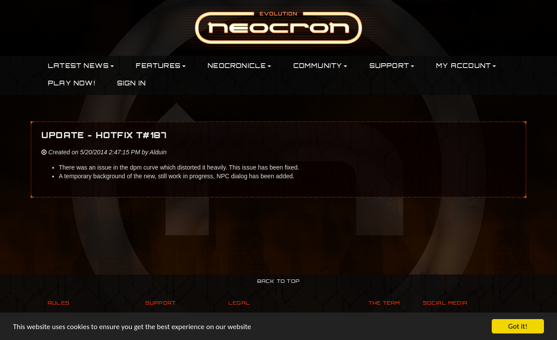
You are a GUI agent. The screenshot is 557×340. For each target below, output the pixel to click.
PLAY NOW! (71, 84)
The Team (384, 303)
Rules (59, 303)
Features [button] (161, 66)
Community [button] (320, 66)
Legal (239, 303)
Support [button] (392, 66)
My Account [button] (466, 66)
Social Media (445, 303)
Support (160, 303)
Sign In (131, 84)
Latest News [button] (81, 66)
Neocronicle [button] (239, 66)
